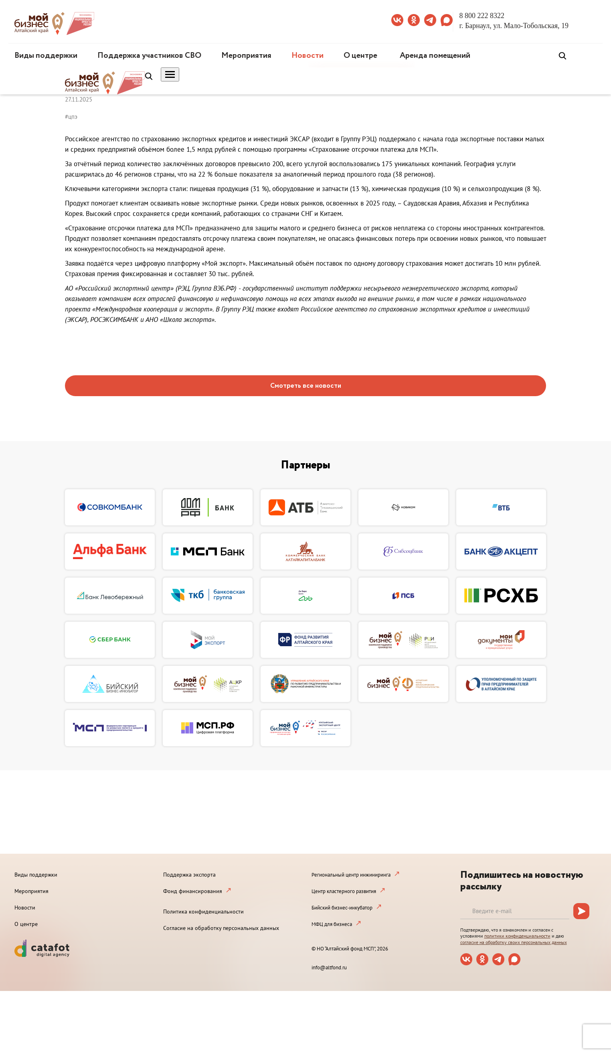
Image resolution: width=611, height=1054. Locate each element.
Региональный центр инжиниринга (351, 874)
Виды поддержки (45, 55)
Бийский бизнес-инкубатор (342, 907)
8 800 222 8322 (482, 16)
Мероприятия (246, 55)
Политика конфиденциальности (203, 911)
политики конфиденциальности (517, 936)
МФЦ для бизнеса (332, 924)
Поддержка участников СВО (149, 55)
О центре (360, 55)
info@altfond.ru (329, 967)
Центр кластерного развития (344, 891)
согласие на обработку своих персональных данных (513, 942)
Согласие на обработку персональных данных (221, 928)
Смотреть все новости (305, 386)
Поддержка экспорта (189, 874)
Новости (307, 55)
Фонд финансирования (192, 891)
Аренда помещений (435, 55)
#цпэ (71, 116)
